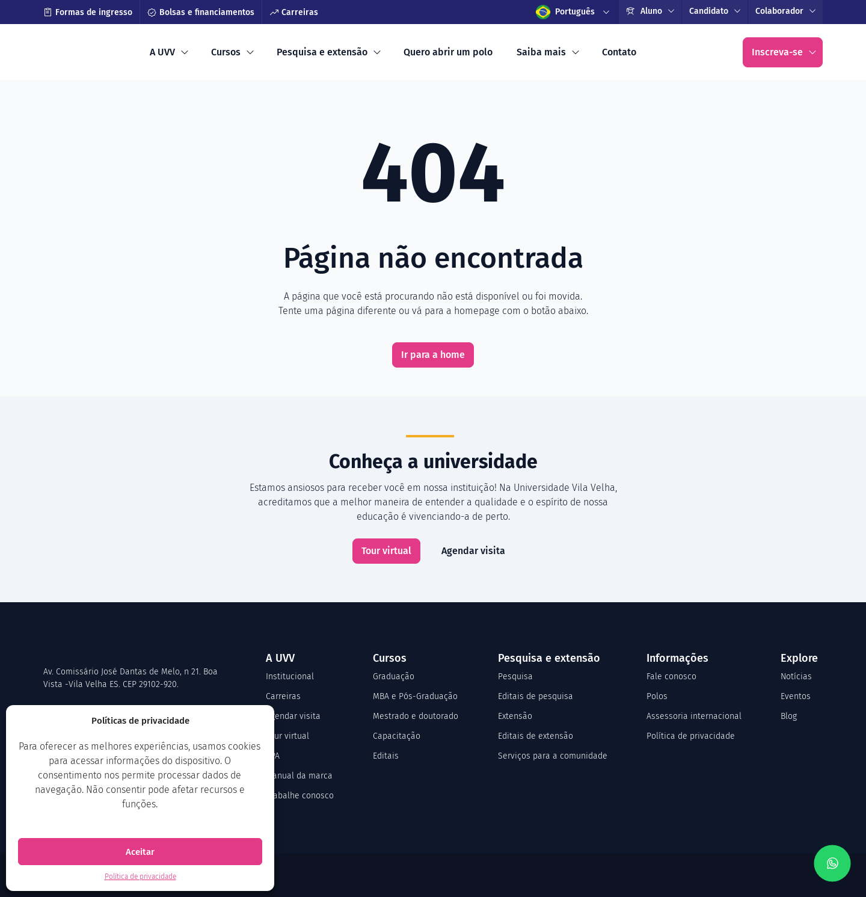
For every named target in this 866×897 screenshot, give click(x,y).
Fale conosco (671, 676)
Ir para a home (433, 354)
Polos (657, 696)
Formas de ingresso (87, 12)
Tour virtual (386, 550)
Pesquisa (515, 676)
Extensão (515, 716)
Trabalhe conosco (300, 796)
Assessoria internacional (694, 716)
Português (565, 12)
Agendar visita (473, 550)
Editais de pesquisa (535, 696)
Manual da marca (299, 776)
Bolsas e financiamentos (200, 12)
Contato (619, 52)
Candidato (708, 11)
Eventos (796, 696)
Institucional (290, 676)
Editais (386, 756)
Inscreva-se (777, 52)
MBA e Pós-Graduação (415, 696)
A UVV (162, 52)
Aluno (644, 11)
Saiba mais (541, 52)
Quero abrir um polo (448, 52)
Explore (799, 658)
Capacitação (396, 736)
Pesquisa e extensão (322, 52)
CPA (273, 756)
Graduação (393, 676)
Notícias (796, 676)
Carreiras (293, 12)
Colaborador (779, 11)
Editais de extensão (535, 736)
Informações (677, 658)
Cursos (226, 52)
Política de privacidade (140, 876)
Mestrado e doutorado (415, 716)
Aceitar (140, 851)
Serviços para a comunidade (552, 756)
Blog (789, 716)
